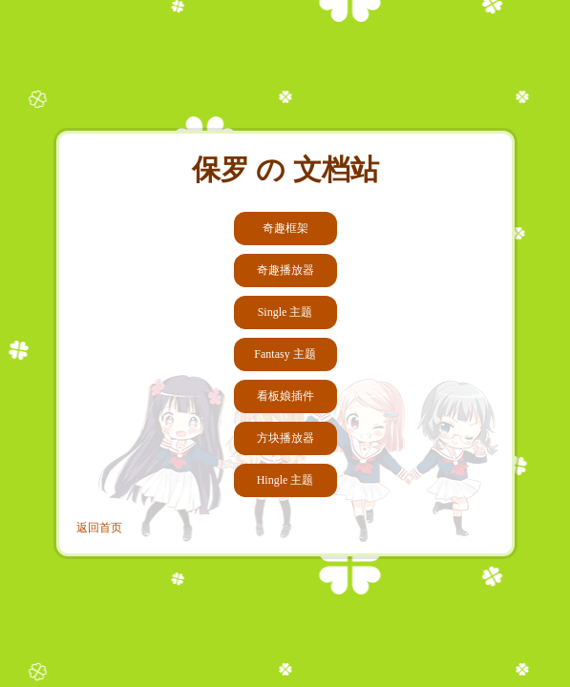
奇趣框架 (285, 228)
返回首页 (99, 527)
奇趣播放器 (285, 270)
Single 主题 (285, 312)
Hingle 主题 (285, 480)
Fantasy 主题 (284, 354)
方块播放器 (285, 438)
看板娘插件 (285, 396)
